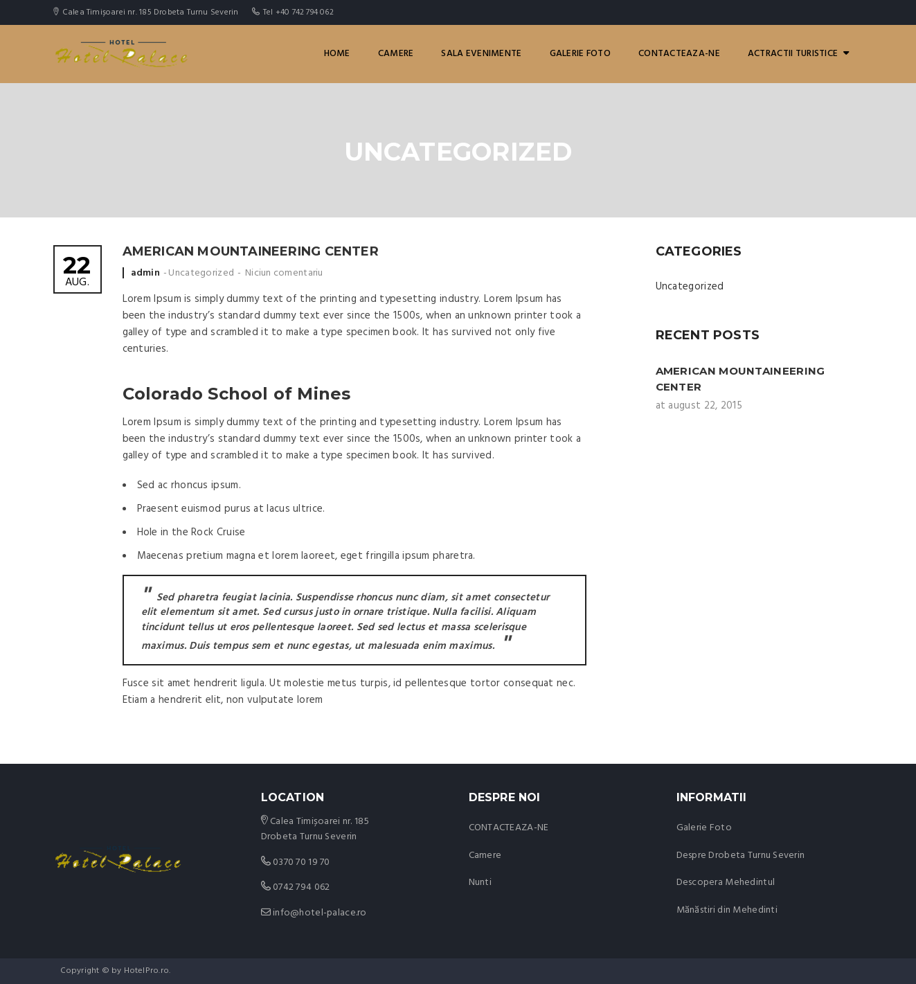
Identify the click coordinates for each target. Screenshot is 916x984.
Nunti (480, 883)
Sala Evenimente (481, 53)
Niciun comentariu (284, 273)
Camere (396, 53)
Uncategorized (201, 273)
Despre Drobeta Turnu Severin (740, 856)
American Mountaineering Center (251, 251)
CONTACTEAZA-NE (679, 53)
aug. (77, 272)
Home (337, 53)
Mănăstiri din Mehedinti (727, 910)
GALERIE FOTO (580, 53)
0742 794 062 (301, 887)
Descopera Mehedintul (725, 883)
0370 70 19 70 (301, 862)
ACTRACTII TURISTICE (799, 53)
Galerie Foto (704, 828)
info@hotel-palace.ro (320, 913)
